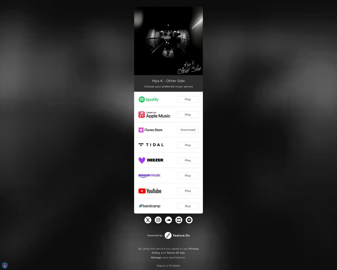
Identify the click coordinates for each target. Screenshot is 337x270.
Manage (156, 257)
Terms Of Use (176, 252)
